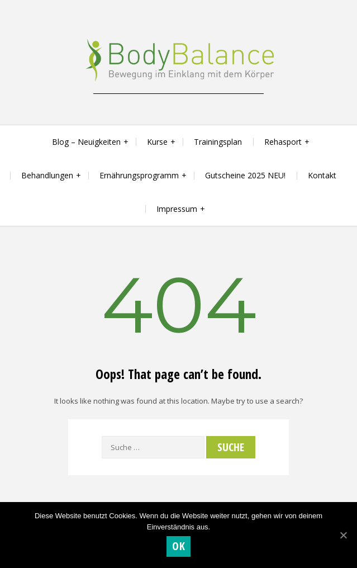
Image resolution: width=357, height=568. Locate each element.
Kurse (157, 141)
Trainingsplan (218, 141)
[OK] (343, 535)
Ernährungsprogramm (139, 175)
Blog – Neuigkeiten (86, 141)
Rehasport (283, 141)
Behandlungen (47, 175)
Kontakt (322, 175)
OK (178, 545)
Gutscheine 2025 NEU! (245, 175)
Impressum (176, 208)
